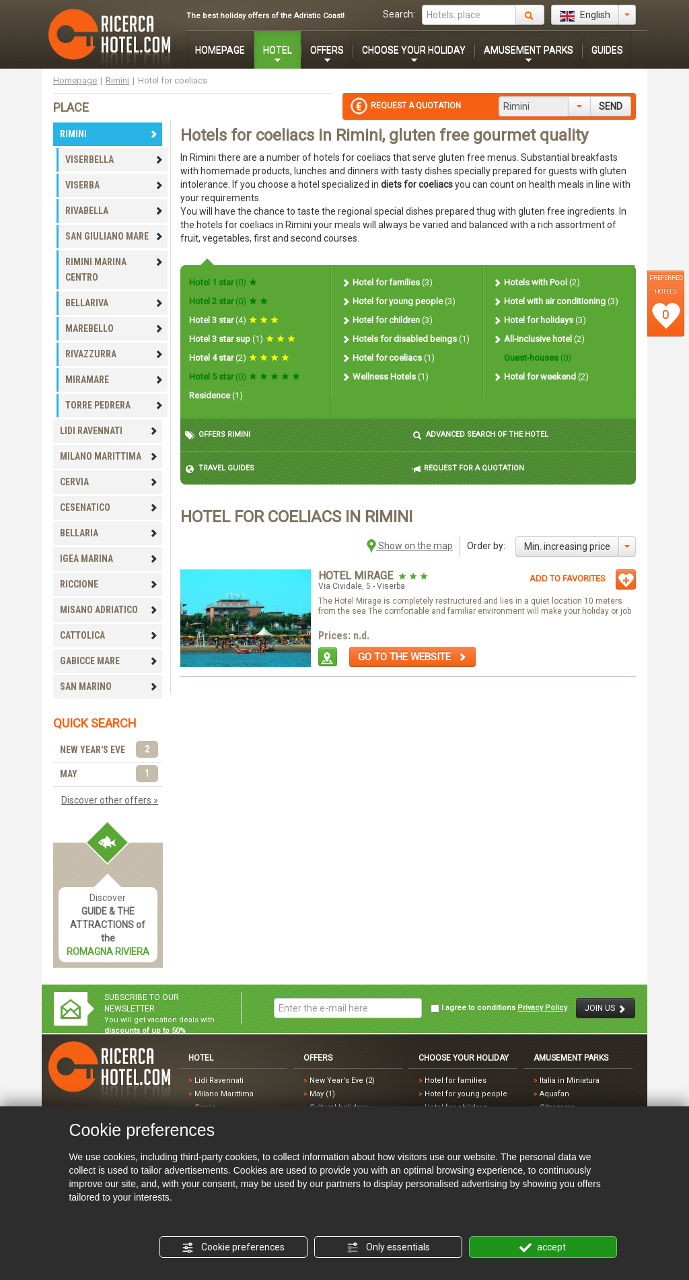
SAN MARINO (109, 686)
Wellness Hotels (385, 376)
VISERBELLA (114, 159)
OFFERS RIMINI (217, 435)
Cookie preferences (233, 1248)
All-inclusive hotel (539, 339)
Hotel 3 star (234, 320)
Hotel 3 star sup (242, 339)
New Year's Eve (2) (342, 1080)
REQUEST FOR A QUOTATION (468, 469)
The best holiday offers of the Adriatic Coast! (265, 15)
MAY (109, 774)
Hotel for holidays (539, 320)
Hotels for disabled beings (405, 339)
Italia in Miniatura (570, 1080)
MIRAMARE (114, 379)
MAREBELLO (114, 328)
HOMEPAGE (220, 49)
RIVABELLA (114, 210)
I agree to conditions (499, 1008)
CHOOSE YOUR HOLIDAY (414, 49)
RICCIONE (109, 584)
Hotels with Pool (536, 282)
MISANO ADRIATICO (109, 609)
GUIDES (607, 49)
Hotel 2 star (228, 301)
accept (542, 1248)
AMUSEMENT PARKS (528, 49)
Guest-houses (536, 358)
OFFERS (327, 49)
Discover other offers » (109, 800)
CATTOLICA (109, 635)
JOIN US (605, 1008)
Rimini (117, 80)
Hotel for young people (398, 301)
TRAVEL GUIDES (219, 469)
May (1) (322, 1094)
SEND (610, 106)
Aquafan (554, 1094)
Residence (216, 395)
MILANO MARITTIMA (109, 456)
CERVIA (109, 481)
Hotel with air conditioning (555, 301)
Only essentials (388, 1248)
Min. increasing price (567, 546)
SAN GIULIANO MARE (114, 236)
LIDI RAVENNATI (109, 430)
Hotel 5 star (244, 376)
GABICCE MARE (109, 660)
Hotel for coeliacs (388, 358)
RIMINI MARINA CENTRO (114, 269)
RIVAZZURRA (114, 354)
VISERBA (114, 185)
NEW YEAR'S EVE (109, 750)
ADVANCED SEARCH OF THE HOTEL (480, 435)
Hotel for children (387, 320)
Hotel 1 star (223, 282)
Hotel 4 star (239, 358)
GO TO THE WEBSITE (412, 657)
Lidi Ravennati (219, 1080)
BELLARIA (109, 533)
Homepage (75, 80)
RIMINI (109, 134)
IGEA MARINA (109, 558)
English (585, 15)
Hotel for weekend (541, 376)
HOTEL (277, 49)
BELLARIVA (114, 302)
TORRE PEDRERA (114, 405)
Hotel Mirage (357, 575)
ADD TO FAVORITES (568, 578)
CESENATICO (109, 507)
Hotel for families (387, 282)
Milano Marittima (224, 1094)
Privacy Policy (542, 1007)
